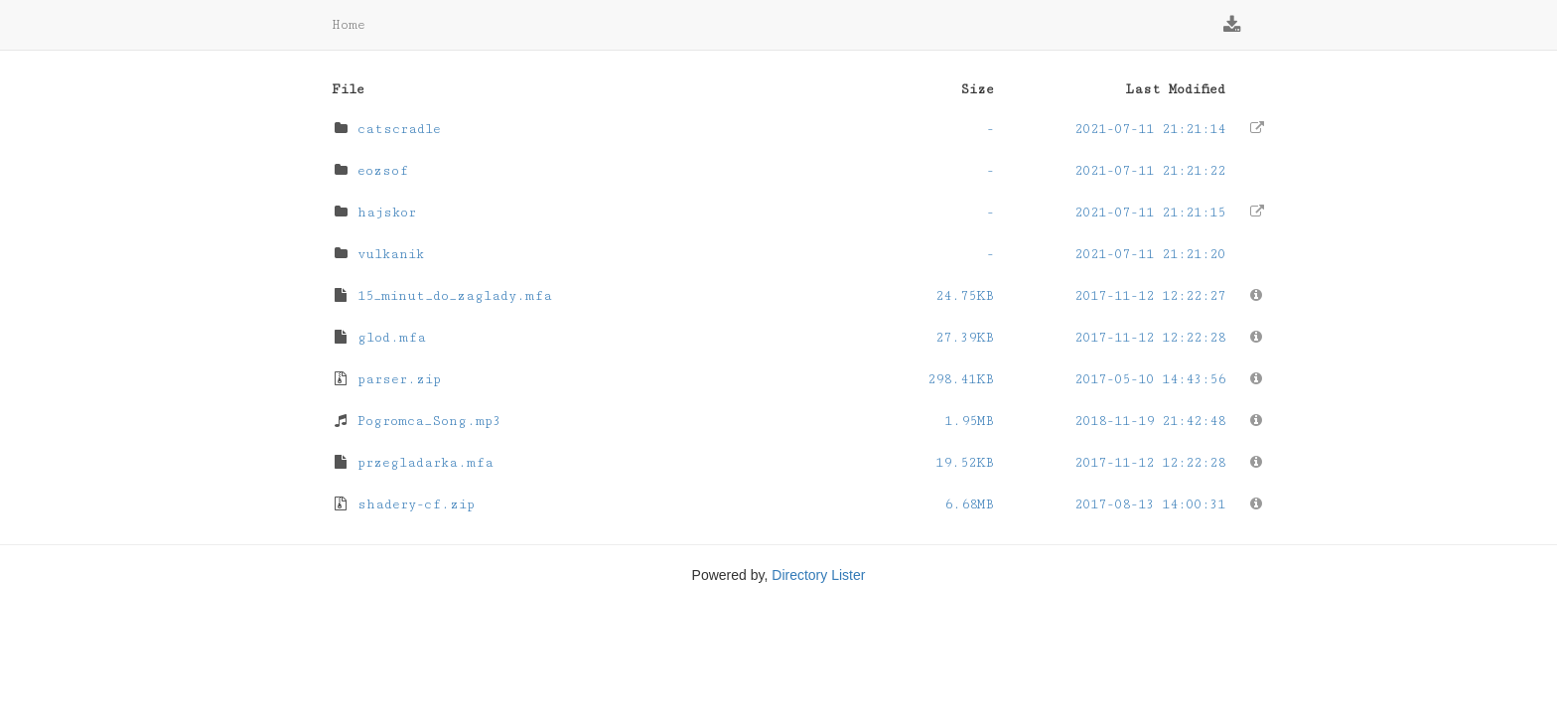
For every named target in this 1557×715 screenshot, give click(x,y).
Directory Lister (818, 575)
